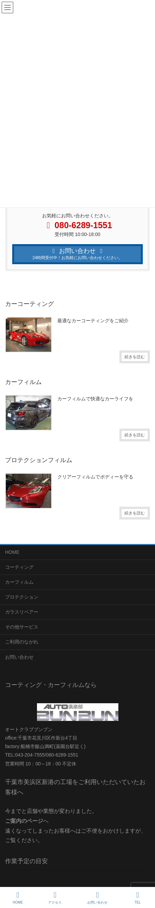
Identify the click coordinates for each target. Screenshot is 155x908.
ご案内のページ (24, 821)
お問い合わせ (19, 657)
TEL (137, 897)
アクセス (55, 897)
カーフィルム (19, 582)
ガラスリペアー (21, 612)
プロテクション (21, 597)
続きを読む (134, 357)
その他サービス (21, 627)
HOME (12, 552)
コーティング (19, 567)
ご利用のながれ (21, 641)
